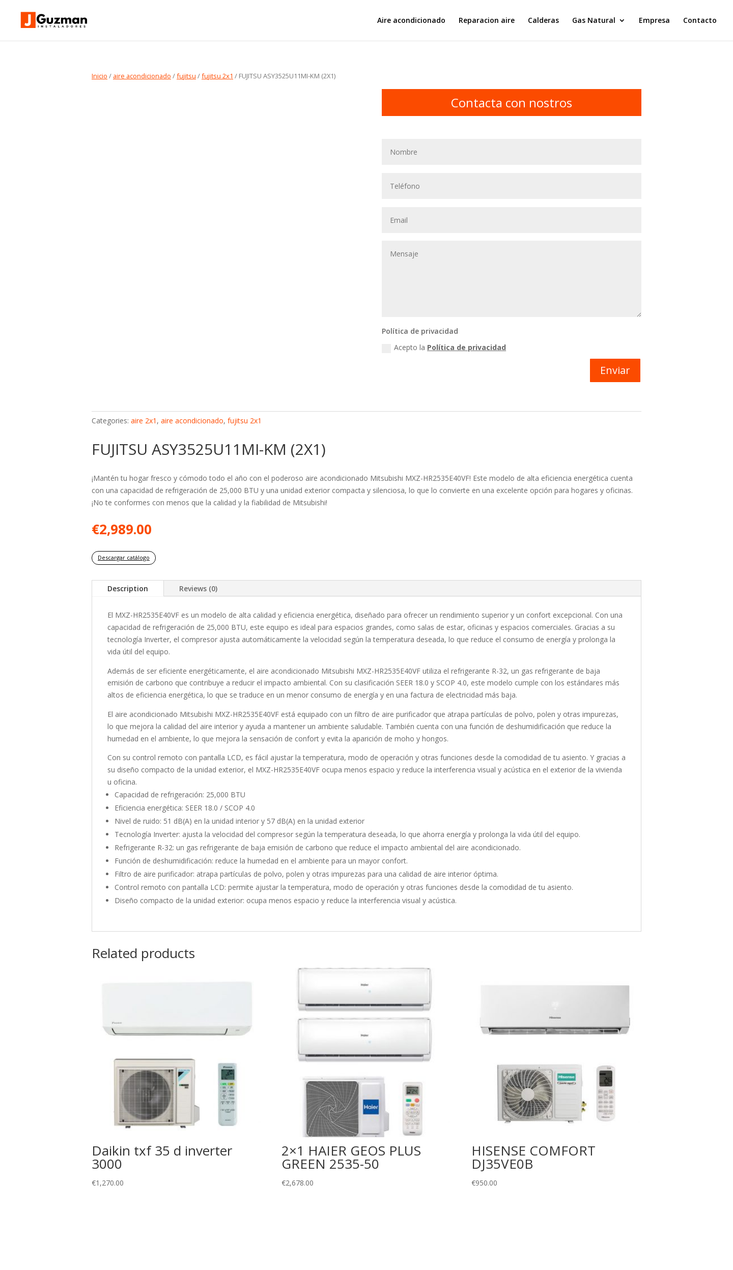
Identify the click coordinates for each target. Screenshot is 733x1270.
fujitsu (186, 75)
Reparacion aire (487, 21)
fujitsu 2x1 (217, 75)
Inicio (99, 75)
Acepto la (444, 347)
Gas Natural (593, 21)
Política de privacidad (466, 347)
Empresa (654, 21)
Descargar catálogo (124, 557)
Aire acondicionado (411, 21)
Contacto (700, 21)
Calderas (543, 21)
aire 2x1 (144, 420)
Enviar (615, 370)
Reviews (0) (198, 588)
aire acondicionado (142, 75)
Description (127, 588)
